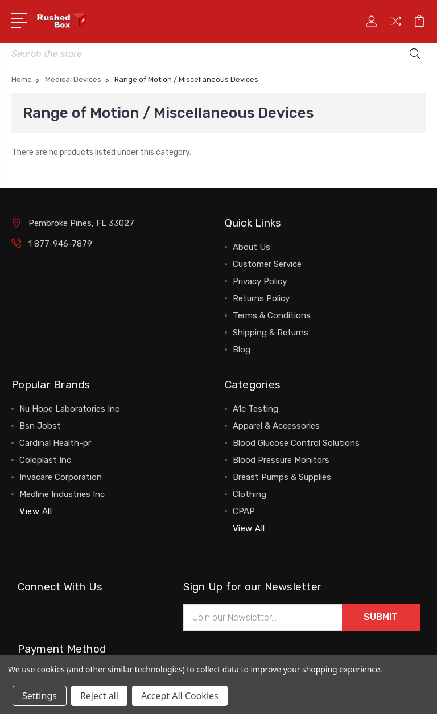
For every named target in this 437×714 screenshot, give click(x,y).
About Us (251, 247)
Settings (39, 696)
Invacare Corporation (60, 477)
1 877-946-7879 (60, 244)
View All (35, 511)
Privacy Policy (260, 281)
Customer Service (267, 264)
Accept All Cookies (179, 696)
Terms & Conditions (272, 315)
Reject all (99, 696)
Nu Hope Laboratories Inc (69, 409)
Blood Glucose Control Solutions (296, 443)
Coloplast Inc (45, 460)
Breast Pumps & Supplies (282, 477)
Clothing (249, 494)
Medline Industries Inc (62, 494)
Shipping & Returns (270, 332)
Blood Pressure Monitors (281, 460)
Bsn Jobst (40, 426)
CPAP (244, 511)
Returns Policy (261, 298)
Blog (241, 349)
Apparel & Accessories (276, 426)
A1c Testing (255, 409)
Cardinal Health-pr (55, 443)
